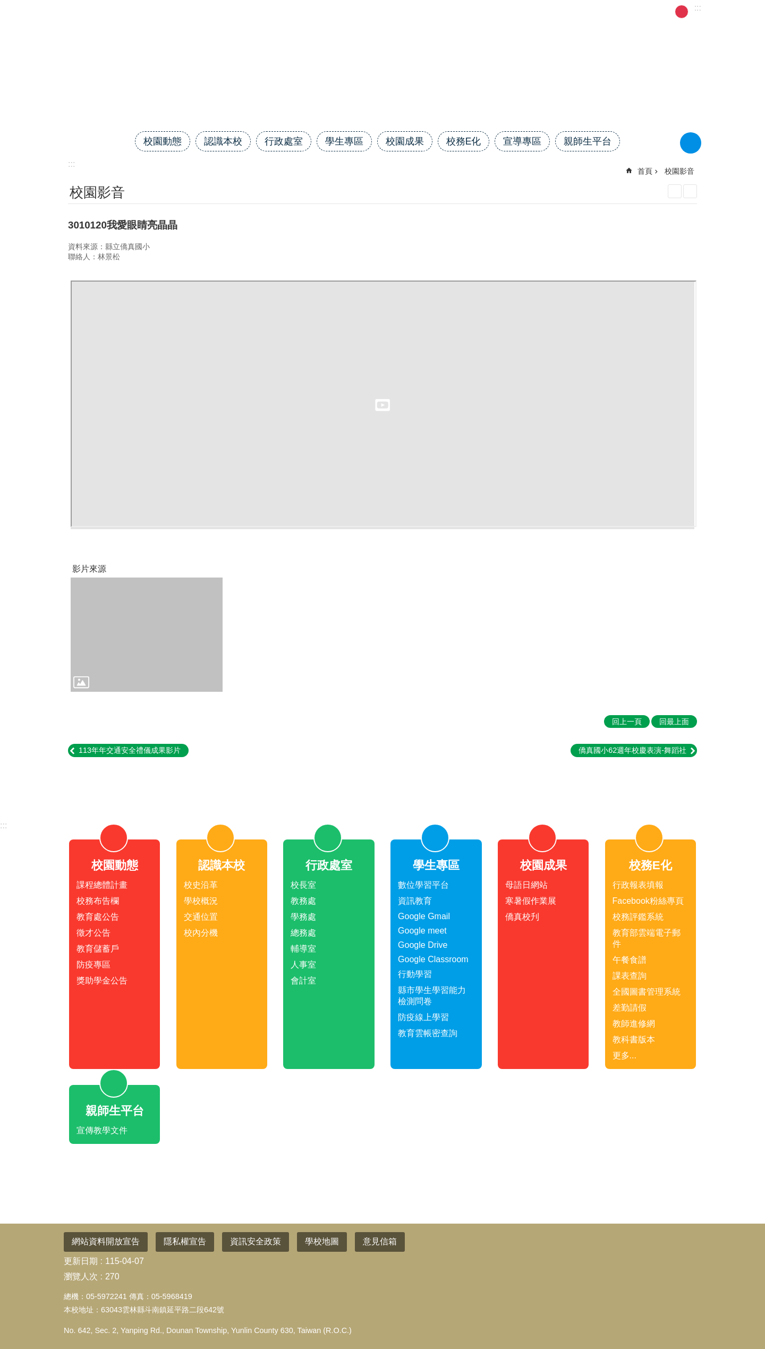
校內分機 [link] (201, 932)
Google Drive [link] (422, 944)
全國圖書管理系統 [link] (647, 991)
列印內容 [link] (675, 191)
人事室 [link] (303, 964)
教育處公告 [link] (97, 916)
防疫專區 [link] (93, 964)
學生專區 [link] (344, 141)
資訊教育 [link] (415, 900)
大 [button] (694, 11)
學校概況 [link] (201, 900)
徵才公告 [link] (93, 932)
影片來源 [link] (89, 568)
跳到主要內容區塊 (5, 5)
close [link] (382, 783)
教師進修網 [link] (634, 1023)
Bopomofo (690, 191)
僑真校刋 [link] (522, 916)
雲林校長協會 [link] (487, 10)
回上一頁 (627, 721)
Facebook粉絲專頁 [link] (648, 900)
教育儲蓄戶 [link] (97, 948)
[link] (147, 635)
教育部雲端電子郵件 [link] (647, 938)
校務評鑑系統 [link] (638, 916)
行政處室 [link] (284, 141)
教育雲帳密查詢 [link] (427, 1033)
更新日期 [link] (81, 1261)
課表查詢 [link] (630, 975)
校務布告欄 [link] (97, 900)
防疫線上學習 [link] (423, 1017)
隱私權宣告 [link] (185, 1241)
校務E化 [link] (463, 141)
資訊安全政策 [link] (255, 1241)
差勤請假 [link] (296, 10)
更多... (624, 1055)
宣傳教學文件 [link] (102, 1130)
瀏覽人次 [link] (81, 1276)
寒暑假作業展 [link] (530, 900)
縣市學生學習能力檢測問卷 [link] (432, 996)
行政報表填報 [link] (638, 884)
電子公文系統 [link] (425, 10)
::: (3, 825)
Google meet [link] (422, 930)
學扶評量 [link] (640, 10)
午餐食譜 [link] (630, 959)
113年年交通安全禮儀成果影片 (130, 750)
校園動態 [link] (162, 141)
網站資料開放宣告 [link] (106, 1241)
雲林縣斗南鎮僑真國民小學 (382, 94)
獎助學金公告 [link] (102, 980)
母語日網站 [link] (526, 884)
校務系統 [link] (252, 10)
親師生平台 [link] (587, 141)
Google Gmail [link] (424, 916)
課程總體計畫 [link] (102, 884)
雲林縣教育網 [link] (198, 10)
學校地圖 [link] (322, 1241)
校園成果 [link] (405, 141)
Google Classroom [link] (433, 959)
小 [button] (668, 11)
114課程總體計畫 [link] (356, 10)
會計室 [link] (303, 980)
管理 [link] (559, 10)
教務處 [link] (303, 900)
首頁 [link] (531, 10)
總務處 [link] (303, 932)
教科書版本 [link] (634, 1039)
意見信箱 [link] (380, 1241)
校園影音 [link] (679, 171)
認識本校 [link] (223, 141)
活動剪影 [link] (596, 10)
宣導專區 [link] (522, 141)
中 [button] (681, 12)
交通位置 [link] (201, 916)
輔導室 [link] (303, 948)
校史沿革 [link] (201, 884)
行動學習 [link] (415, 974)
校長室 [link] (303, 884)
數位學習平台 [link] (423, 884)
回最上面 (739, 1301)
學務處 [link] (303, 916)
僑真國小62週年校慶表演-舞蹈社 (632, 750)
